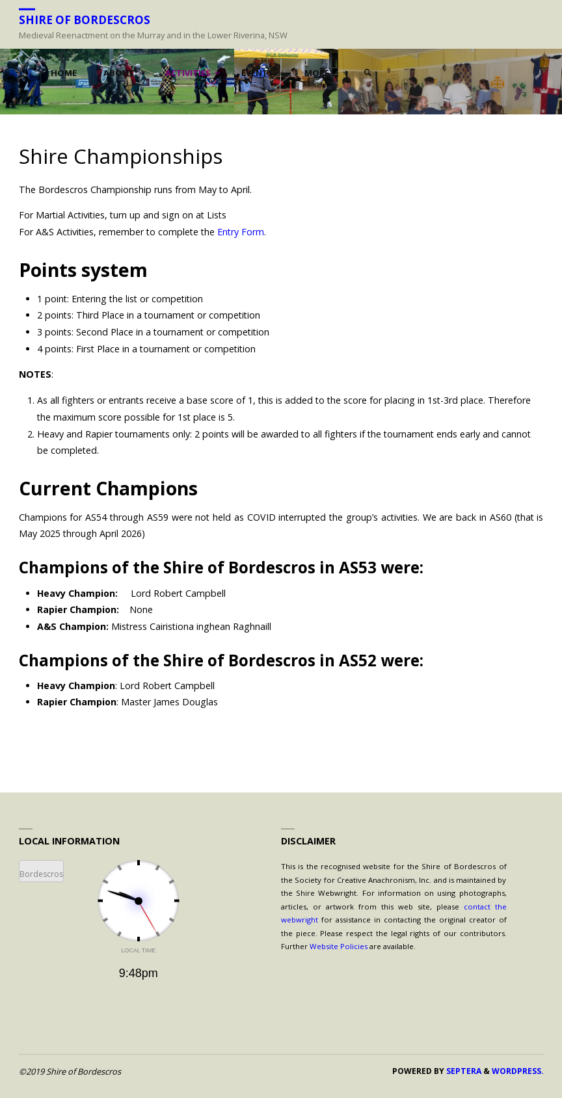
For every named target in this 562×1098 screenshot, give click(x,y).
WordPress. (518, 1071)
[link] (367, 73)
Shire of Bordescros (84, 19)
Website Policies (339, 946)
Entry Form (240, 232)
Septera (462, 1071)
